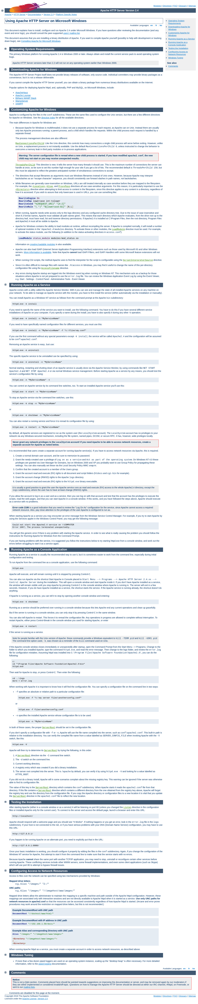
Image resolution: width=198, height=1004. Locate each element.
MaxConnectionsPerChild (29, 143)
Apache (8, 14)
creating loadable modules (42, 244)
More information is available (37, 252)
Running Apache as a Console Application (177, 43)
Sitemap (192, 6)
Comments (173, 66)
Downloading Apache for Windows (34, 69)
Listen (127, 807)
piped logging (45, 964)
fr (156, 25)
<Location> (38, 186)
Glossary (183, 6)
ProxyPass (64, 186)
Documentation (34, 14)
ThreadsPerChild (25, 165)
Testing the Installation (178, 48)
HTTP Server (20, 14)
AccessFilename (50, 268)
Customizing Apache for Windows (33, 109)
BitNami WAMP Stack (25, 98)
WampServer (21, 101)
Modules (157, 6)
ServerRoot (48, 727)
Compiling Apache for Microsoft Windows (40, 41)
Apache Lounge (23, 95)
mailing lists (29, 987)
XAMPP (19, 103)
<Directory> (22, 189)
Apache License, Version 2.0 (35, 998)
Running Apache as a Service (181, 39)
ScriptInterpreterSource (138, 260)
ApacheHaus (21, 92)
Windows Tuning (175, 58)
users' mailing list (71, 33)
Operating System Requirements (176, 22)
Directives (167, 6)
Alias (50, 186)
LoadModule (118, 229)
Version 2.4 (49, 14)
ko (161, 25)
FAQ (175, 6)
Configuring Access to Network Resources (178, 53)
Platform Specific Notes (66, 14)
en (151, 25)
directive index (48, 117)
